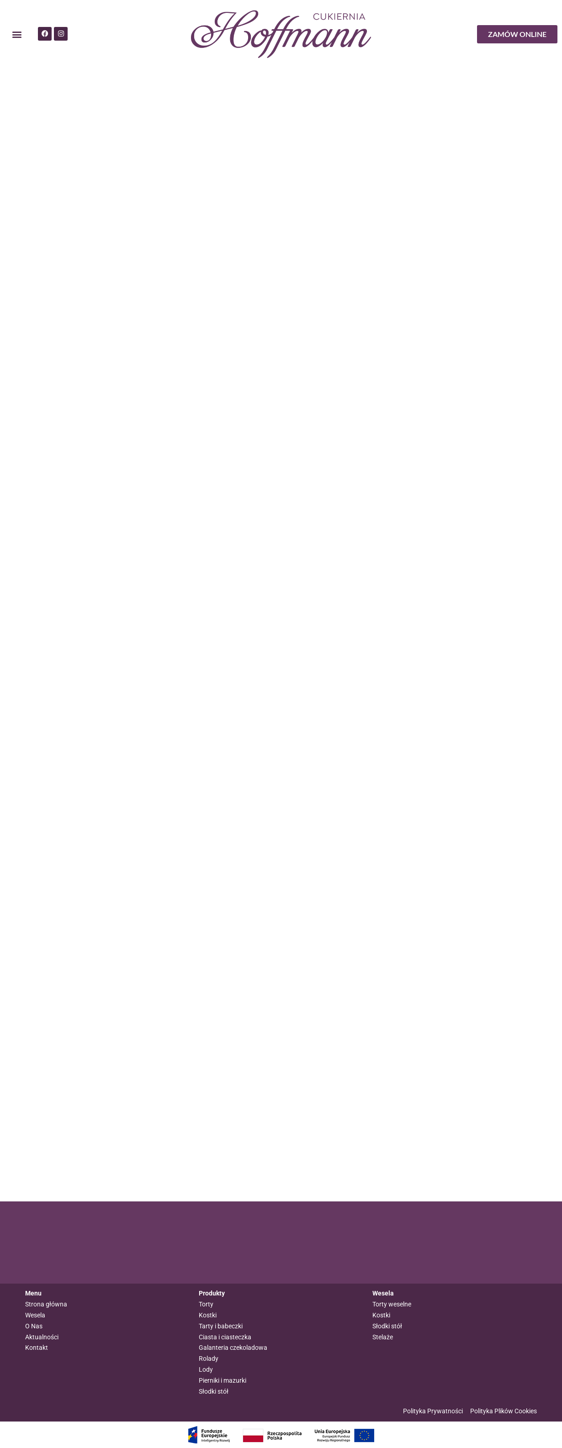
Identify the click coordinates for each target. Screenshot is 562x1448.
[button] (16, 34)
